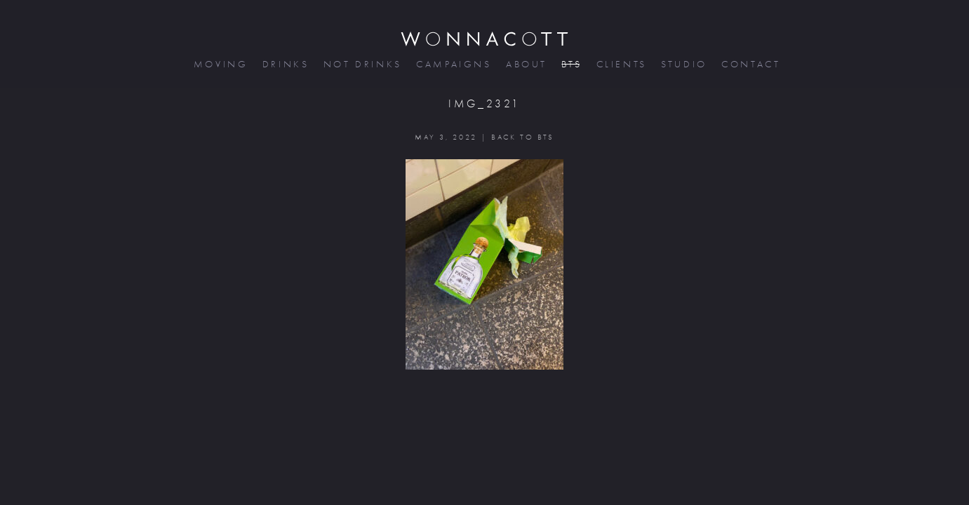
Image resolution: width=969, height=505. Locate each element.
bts (570, 64)
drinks (284, 64)
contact (749, 64)
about (525, 64)
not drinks (361, 64)
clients (620, 64)
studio (682, 64)
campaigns (452, 64)
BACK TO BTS (522, 137)
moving (220, 64)
